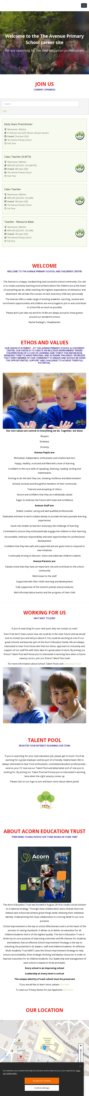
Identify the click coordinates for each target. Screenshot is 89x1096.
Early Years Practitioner (18, 124)
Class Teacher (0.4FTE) (17, 156)
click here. (65, 984)
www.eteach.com (72, 663)
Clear (4, 111)
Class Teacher (12, 189)
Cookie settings (41, 1088)
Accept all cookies (42, 1080)
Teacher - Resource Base (19, 221)
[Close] (80, 1066)
